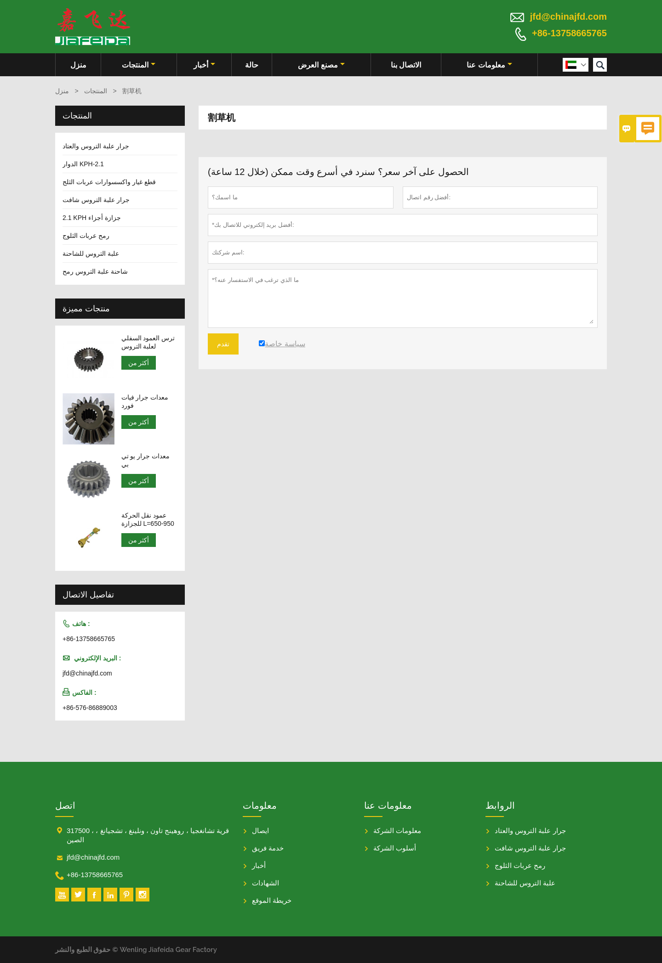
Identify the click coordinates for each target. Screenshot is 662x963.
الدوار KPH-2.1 (83, 164)
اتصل (65, 805)
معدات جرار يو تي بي (145, 460)
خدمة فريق (268, 848)
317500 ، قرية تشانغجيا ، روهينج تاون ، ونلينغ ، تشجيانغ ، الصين (148, 835)
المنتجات (138, 65)
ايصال (260, 830)
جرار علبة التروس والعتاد (96, 146)
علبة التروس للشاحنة (91, 253)
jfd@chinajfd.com (568, 16)
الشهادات (265, 883)
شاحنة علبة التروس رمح (95, 271)
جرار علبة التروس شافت (96, 199)
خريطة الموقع (271, 900)
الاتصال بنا (406, 65)
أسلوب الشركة (394, 848)
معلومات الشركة (397, 830)
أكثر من (138, 362)
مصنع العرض (321, 65)
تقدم (223, 344)
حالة (251, 65)
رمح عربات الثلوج (86, 235)
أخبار (204, 65)
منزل (78, 65)
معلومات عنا (489, 65)
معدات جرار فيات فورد (145, 401)
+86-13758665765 (569, 33)
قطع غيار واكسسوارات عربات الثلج (109, 182)
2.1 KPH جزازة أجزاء (92, 217)
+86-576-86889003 (90, 707)
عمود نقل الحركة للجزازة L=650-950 (147, 519)
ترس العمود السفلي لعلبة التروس (148, 342)
